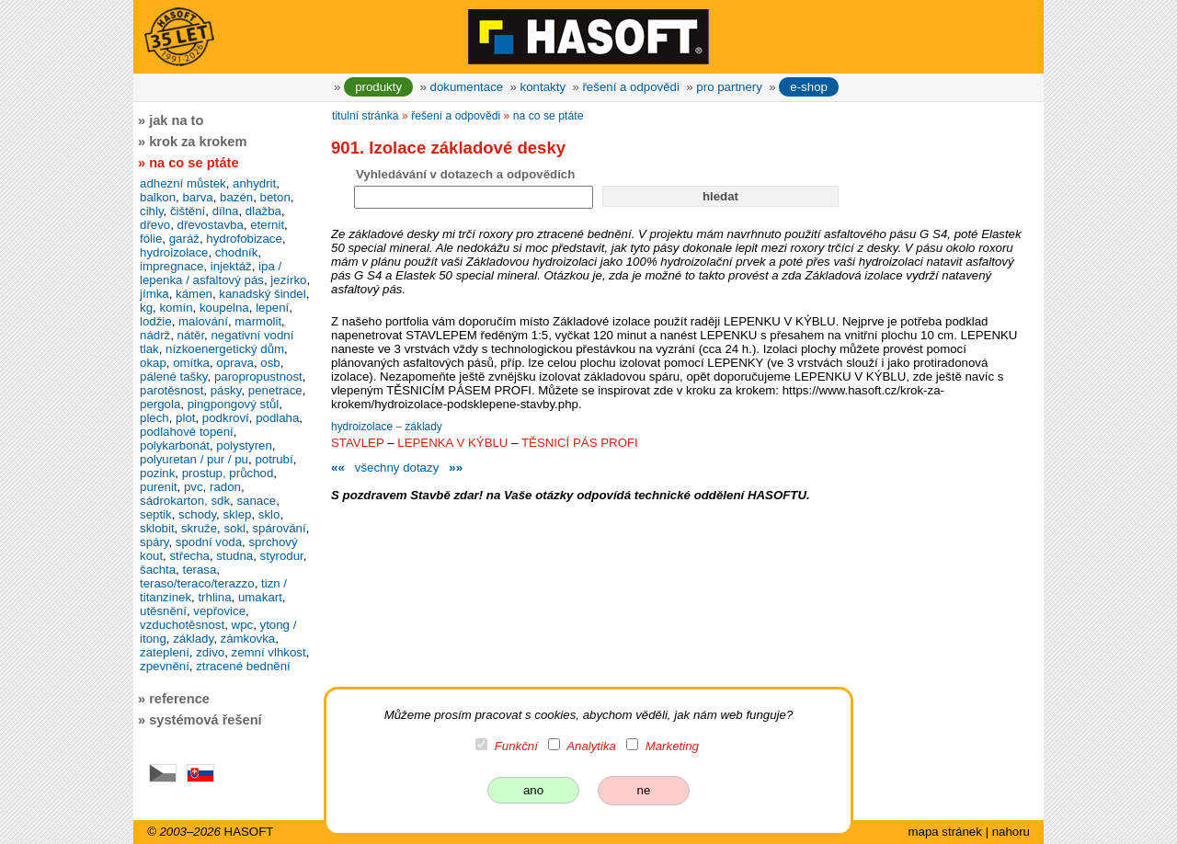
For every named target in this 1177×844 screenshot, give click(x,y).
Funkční (516, 746)
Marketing (672, 746)
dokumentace (467, 87)
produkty (378, 87)
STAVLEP (357, 443)
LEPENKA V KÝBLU (452, 443)
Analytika (591, 746)
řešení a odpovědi (630, 87)
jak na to (176, 120)
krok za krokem (197, 141)
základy (423, 426)
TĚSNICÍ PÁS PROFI (579, 443)
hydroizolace (363, 426)
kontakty (543, 87)
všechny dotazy (397, 467)
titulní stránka (365, 115)
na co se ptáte (548, 115)
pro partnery (729, 87)
